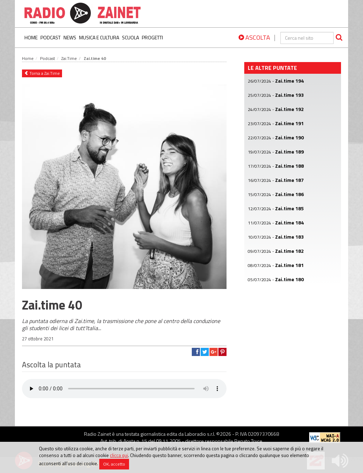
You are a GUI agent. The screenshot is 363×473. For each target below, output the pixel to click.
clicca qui (119, 455)
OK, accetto (114, 464)
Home (31, 37)
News (69, 37)
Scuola (130, 37)
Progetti (152, 37)
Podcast (50, 37)
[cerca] (307, 38)
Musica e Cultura (99, 37)
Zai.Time (69, 58)
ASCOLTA (254, 37)
